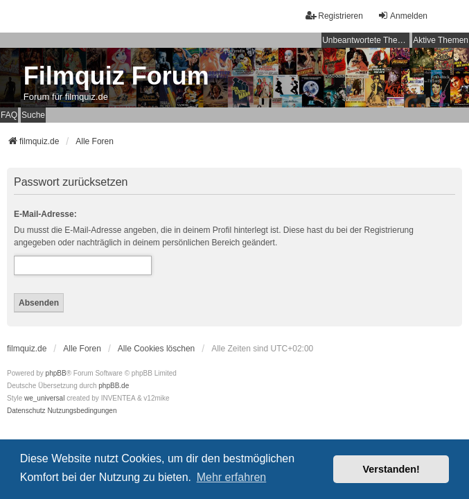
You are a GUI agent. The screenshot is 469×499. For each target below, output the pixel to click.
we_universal (44, 398)
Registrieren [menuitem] (334, 15)
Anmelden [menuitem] (402, 15)
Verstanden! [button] (391, 469)
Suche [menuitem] (33, 115)
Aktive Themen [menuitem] (440, 40)
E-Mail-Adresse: (45, 214)
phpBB (56, 373)
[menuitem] (26, 411)
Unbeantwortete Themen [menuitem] (365, 40)
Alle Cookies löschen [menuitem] (156, 348)
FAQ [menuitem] (9, 115)
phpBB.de (113, 385)
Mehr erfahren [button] (232, 477)
